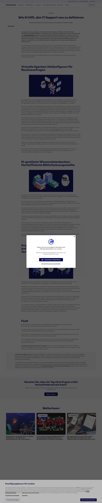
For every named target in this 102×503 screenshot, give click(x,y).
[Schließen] (74, 236)
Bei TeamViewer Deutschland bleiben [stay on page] (51, 264)
